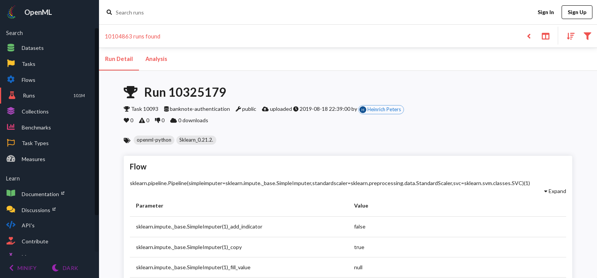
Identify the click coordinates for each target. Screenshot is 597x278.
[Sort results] (568, 36)
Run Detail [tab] (119, 59)
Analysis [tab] (156, 59)
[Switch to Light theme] (65, 268)
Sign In (545, 12)
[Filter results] (587, 36)
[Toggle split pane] (545, 36)
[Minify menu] (23, 268)
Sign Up (577, 12)
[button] (154, 140)
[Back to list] (528, 36)
